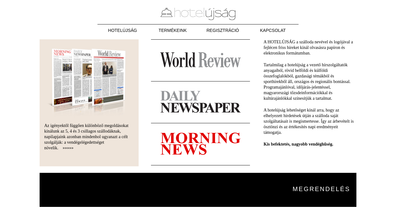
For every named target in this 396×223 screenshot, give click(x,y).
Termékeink (172, 30)
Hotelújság (122, 30)
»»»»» (68, 148)
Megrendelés (321, 189)
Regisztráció (222, 30)
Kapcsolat (273, 30)
